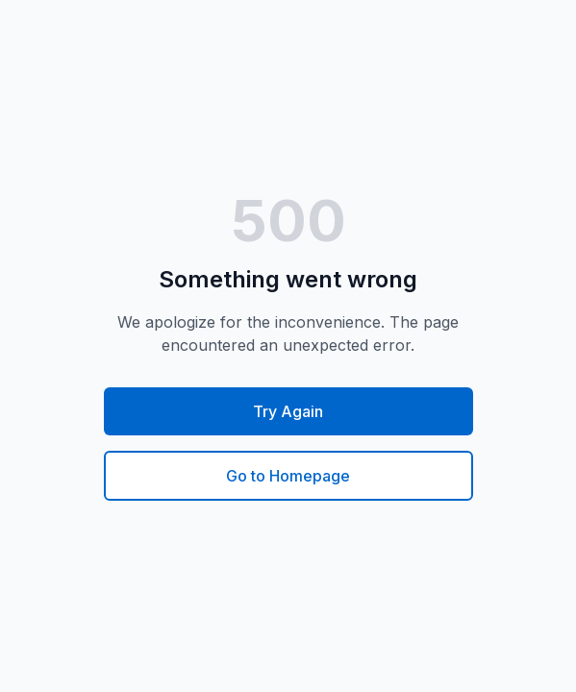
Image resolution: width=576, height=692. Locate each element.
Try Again (288, 411)
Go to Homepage (288, 475)
